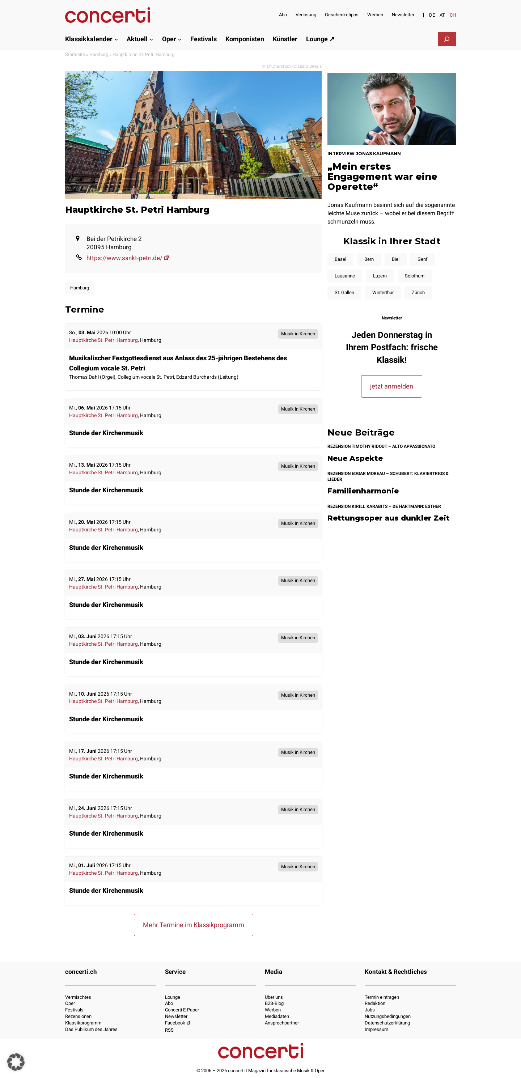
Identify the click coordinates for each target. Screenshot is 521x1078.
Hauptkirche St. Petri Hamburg (103, 340)
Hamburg (98, 54)
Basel (340, 259)
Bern (369, 259)
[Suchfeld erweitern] (447, 39)
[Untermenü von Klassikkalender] (116, 39)
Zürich (418, 292)
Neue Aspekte (355, 458)
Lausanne (345, 276)
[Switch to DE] (432, 15)
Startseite (75, 54)
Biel (395, 259)
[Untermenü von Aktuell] (151, 39)
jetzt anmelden (391, 386)
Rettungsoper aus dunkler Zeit (388, 518)
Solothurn (414, 276)
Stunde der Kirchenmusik (106, 433)
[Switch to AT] (442, 15)
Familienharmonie (363, 491)
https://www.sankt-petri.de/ (128, 258)
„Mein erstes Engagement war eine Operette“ (382, 176)
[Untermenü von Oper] (180, 39)
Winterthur (383, 292)
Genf (423, 259)
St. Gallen (344, 292)
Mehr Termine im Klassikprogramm (193, 925)
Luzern (380, 276)
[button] (16, 1062)
